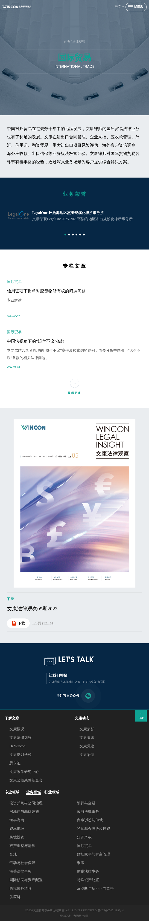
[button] (65, 234)
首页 (67, 41)
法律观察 (78, 41)
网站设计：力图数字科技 (74, 916)
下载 (18, 623)
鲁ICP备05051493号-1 (111, 910)
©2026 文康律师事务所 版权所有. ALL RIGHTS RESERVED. (61, 910)
